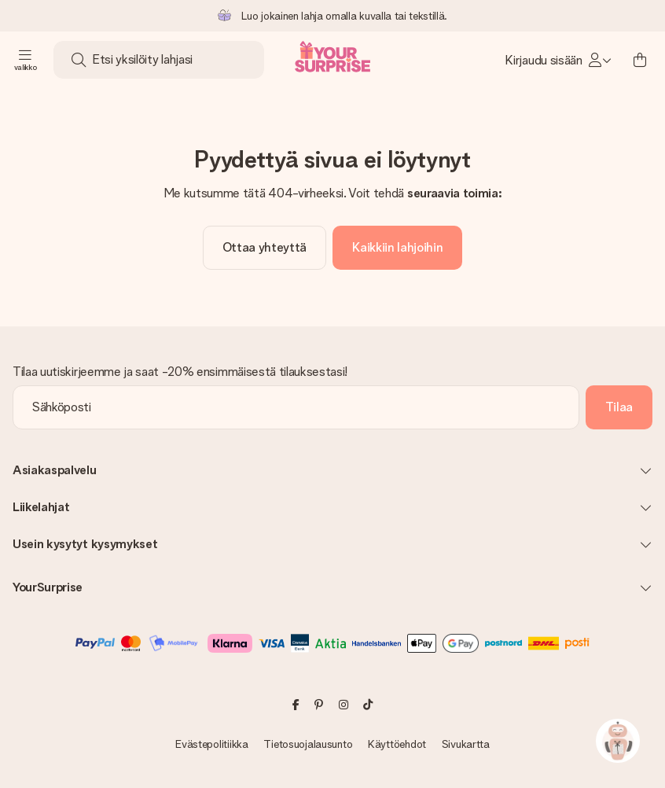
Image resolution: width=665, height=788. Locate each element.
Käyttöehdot (397, 744)
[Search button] (78, 60)
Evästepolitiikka (211, 744)
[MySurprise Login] (558, 60)
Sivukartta (466, 744)
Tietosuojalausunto (307, 744)
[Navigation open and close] (25, 60)
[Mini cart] (640, 60)
